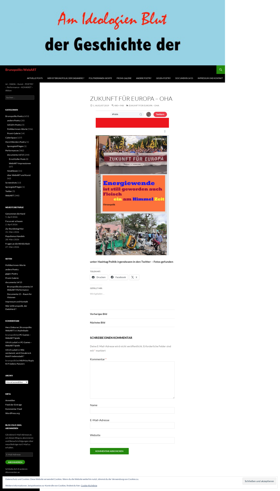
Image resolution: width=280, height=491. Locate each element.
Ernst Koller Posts (17, 159)
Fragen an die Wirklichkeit (17, 243)
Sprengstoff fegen (15, 146)
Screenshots (11, 182)
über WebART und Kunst (19, 175)
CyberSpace (11, 137)
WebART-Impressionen (20, 163)
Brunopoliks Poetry (14, 116)
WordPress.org (12, 413)
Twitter (8, 191)
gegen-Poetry (163, 78)
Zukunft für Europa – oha (144, 105)
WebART (9, 195)
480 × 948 (119, 105)
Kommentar (98, 359)
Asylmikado (23, 330)
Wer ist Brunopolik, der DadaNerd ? (65, 78)
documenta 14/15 (184, 78)
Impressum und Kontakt (210, 78)
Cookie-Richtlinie (89, 485)
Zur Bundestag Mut (14, 228)
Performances (12, 150)
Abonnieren (15, 462)
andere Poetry (143, 78)
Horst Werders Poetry (15, 142)
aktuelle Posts (35, 78)
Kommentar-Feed (13, 409)
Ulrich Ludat (11, 342)
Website (95, 435)
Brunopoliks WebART (20, 70)
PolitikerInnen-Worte (100, 78)
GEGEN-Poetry (14, 124)
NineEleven (12, 171)
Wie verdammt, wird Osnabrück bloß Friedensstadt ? (18, 353)
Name (93, 405)
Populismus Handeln (15, 236)
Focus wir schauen (14, 221)
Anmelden (10, 400)
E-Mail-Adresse (99, 420)
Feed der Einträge (13, 404)
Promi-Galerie (124, 78)
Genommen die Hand (15, 213)
